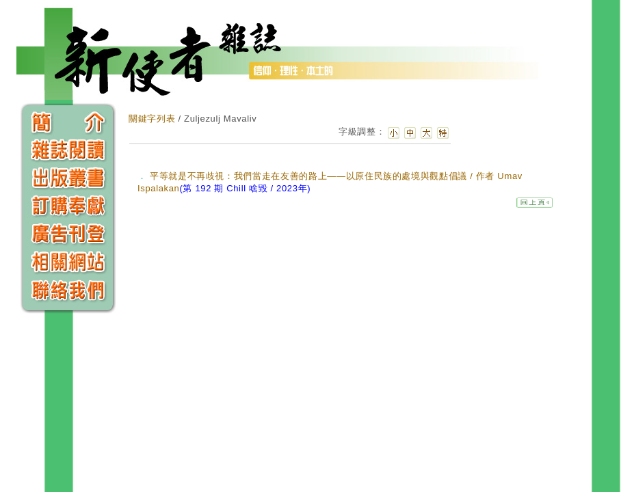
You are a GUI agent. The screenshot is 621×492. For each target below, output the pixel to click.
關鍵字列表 (152, 118)
